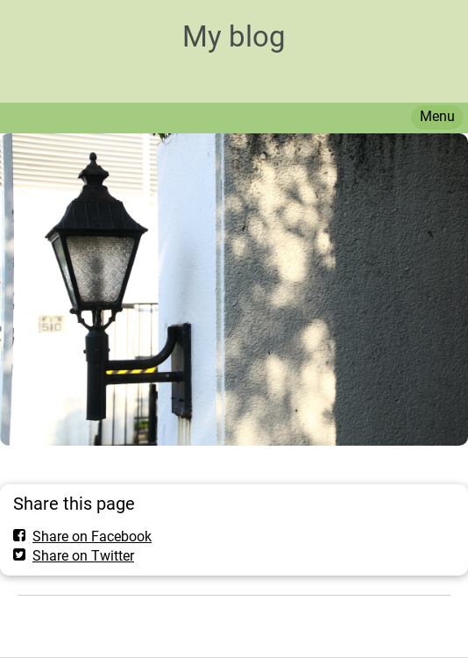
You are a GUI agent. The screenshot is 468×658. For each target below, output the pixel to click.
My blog (234, 36)
